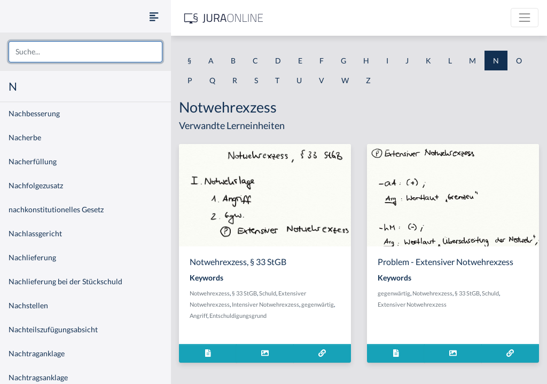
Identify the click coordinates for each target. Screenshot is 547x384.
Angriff (198, 315)
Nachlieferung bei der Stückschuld (65, 281)
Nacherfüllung (33, 161)
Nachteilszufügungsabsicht (53, 329)
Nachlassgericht (35, 233)
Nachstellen (28, 305)
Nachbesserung (34, 113)
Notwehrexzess (210, 293)
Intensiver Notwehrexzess (265, 304)
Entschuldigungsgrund (238, 315)
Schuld (267, 293)
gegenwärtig (317, 304)
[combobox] (85, 51)
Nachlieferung (32, 257)
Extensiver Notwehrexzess (412, 304)
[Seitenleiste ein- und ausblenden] (153, 16)
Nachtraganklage (37, 353)
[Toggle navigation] (524, 17)
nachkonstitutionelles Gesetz (56, 209)
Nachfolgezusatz (36, 185)
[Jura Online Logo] (224, 17)
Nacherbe (25, 137)
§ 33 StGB (244, 293)
